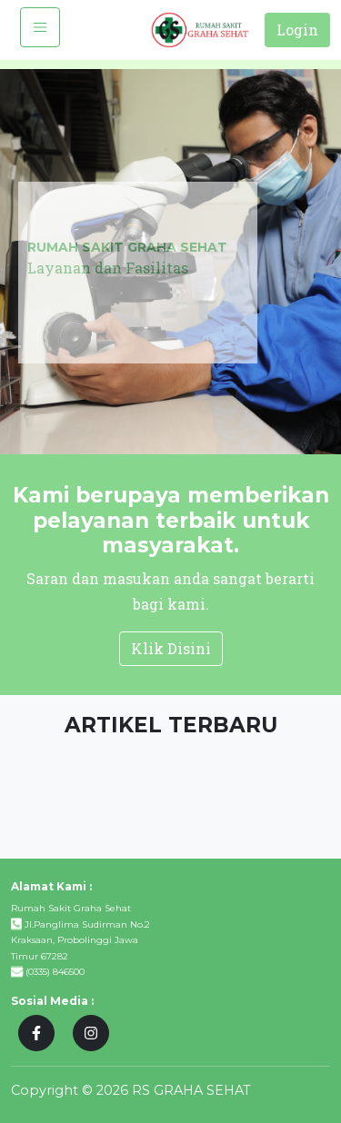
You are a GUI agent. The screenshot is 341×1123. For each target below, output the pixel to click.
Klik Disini (171, 648)
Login (297, 29)
